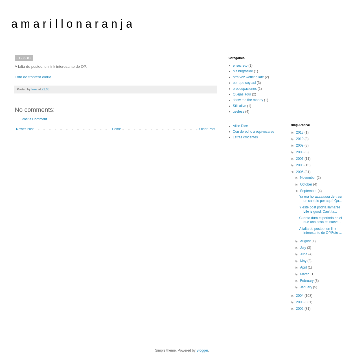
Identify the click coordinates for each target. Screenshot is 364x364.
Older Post (207, 129)
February (307, 281)
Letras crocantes (245, 137)
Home (116, 129)
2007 (300, 159)
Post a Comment (34, 119)
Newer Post (25, 129)
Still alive (239, 106)
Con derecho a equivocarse (253, 132)
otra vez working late (248, 77)
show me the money (248, 100)
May (303, 261)
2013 (300, 132)
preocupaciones (245, 89)
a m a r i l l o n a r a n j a (71, 24)
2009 (300, 145)
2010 (300, 139)
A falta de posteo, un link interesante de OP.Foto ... (320, 231)
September (308, 191)
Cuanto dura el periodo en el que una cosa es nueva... (320, 220)
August (306, 241)
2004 (300, 296)
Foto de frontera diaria (33, 77)
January (306, 287)
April (304, 267)
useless (238, 112)
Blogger (202, 350)
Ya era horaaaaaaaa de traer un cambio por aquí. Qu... (320, 198)
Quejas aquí (242, 94)
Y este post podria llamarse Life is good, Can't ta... (319, 209)
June (304, 254)
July (303, 248)
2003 (300, 302)
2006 (300, 165)
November (308, 178)
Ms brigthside (243, 71)
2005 (300, 172)
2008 (300, 152)
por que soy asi (244, 83)
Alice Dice (240, 126)
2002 (300, 309)
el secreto (240, 65)
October (306, 184)
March (305, 274)
